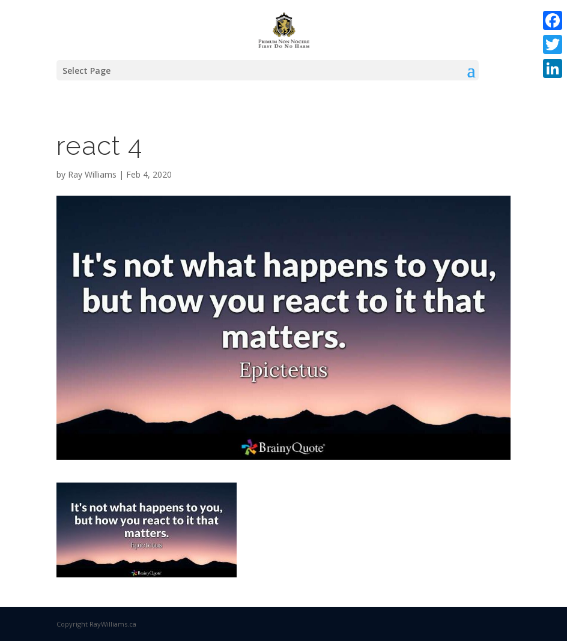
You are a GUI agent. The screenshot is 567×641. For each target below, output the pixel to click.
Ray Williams (92, 174)
